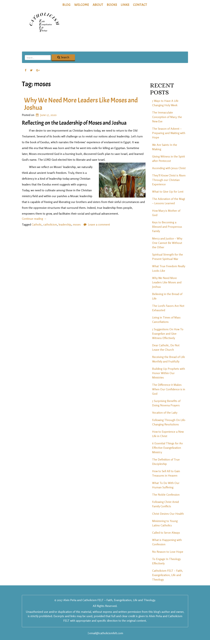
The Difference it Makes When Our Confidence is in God (168, 389)
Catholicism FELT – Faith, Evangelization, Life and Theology (167, 575)
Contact (140, 4)
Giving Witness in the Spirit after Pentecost (168, 159)
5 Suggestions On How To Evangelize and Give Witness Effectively (167, 333)
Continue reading (34, 218)
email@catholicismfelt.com (106, 633)
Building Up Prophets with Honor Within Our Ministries (168, 373)
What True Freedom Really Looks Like (168, 268)
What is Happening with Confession (167, 542)
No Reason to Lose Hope (167, 551)
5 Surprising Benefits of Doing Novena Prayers (166, 403)
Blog (66, 4)
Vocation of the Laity (164, 412)
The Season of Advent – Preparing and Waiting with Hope (168, 133)
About (98, 4)
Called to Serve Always (166, 532)
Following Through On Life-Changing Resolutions (169, 422)
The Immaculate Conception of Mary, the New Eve (167, 117)
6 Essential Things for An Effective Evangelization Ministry (167, 447)
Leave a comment (99, 224)
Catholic (37, 224)
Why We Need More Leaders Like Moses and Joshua (81, 104)
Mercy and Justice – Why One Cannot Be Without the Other (167, 243)
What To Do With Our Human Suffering (165, 485)
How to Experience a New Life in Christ (168, 434)
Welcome (81, 4)
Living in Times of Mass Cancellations (166, 320)
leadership (64, 224)
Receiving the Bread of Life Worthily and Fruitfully (168, 359)
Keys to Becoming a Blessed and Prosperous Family (167, 226)
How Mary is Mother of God (166, 213)
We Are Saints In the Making (164, 147)
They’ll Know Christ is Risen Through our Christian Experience (169, 180)
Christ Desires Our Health (168, 513)
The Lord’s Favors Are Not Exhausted (168, 308)
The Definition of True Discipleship (166, 462)
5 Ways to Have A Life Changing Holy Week (165, 103)
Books (112, 4)
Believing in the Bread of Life (167, 296)
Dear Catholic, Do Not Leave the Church (166, 347)
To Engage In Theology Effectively (166, 561)
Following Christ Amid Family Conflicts (165, 504)
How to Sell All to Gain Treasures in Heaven (166, 473)
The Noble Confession (166, 494)
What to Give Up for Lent (167, 191)
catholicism (50, 224)
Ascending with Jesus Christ (169, 168)
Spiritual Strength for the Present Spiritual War (167, 257)
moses (77, 224)
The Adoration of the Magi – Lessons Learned (168, 201)
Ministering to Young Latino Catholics (165, 523)
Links (125, 4)
